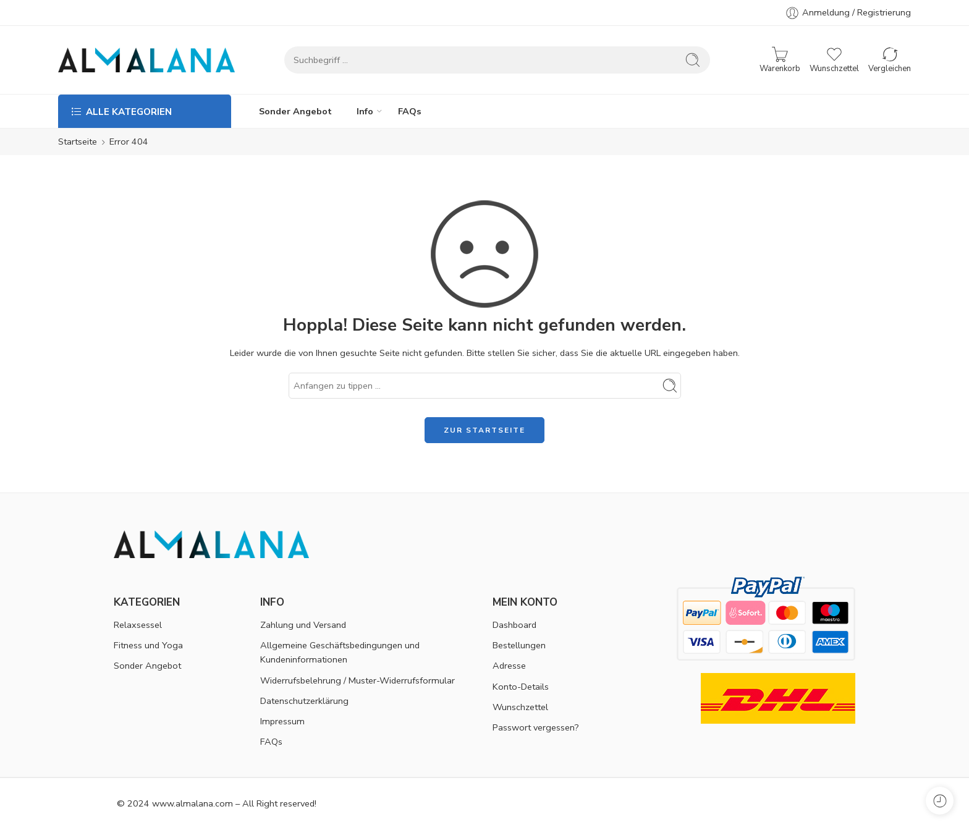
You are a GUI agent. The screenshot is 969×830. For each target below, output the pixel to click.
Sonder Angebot (295, 111)
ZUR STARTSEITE (484, 430)
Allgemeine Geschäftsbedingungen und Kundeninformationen (340, 652)
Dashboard (514, 625)
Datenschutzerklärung (304, 701)
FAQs (409, 111)
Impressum (282, 721)
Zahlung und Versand (303, 625)
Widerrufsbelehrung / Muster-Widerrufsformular (357, 680)
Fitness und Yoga (148, 645)
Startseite (77, 141)
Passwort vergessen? (536, 727)
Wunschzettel (520, 707)
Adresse (509, 665)
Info (365, 111)
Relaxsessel (138, 625)
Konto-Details (521, 686)
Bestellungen (519, 645)
